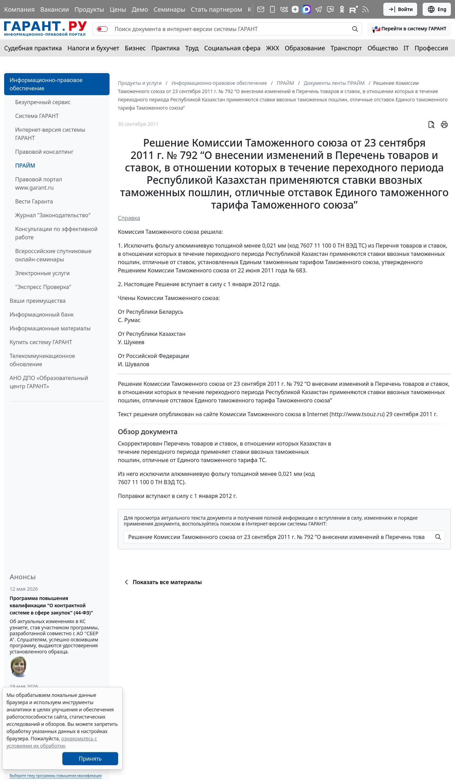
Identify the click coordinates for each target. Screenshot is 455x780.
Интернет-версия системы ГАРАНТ (50, 134)
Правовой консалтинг (44, 152)
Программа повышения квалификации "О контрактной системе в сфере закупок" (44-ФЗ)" (51, 605)
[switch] (102, 29)
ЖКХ (272, 48)
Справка (129, 218)
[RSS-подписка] (365, 9)
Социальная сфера (232, 48)
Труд (192, 48)
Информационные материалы (50, 328)
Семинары (169, 9)
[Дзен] (295, 9)
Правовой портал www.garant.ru (38, 183)
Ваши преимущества (38, 300)
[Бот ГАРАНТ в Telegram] (330, 9)
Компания (19, 9)
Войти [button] (400, 9)
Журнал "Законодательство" (53, 215)
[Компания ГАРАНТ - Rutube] (354, 9)
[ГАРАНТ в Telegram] (318, 9)
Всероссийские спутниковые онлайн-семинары (53, 255)
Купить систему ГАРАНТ (41, 342)
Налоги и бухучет (94, 48)
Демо (140, 9)
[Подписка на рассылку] (261, 9)
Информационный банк (42, 314)
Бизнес (135, 48)
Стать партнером (216, 9)
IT (406, 48)
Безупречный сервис (43, 102)
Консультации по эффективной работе (56, 233)
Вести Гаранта (34, 201)
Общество (383, 48)
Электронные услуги (42, 273)
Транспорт (346, 48)
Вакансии (54, 9)
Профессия (431, 48)
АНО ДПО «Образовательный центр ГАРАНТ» (49, 382)
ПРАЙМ (25, 165)
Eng (436, 9)
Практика (165, 48)
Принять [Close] (90, 758)
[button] (409, 29)
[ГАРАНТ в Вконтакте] (284, 9)
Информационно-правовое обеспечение (46, 84)
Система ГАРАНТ (37, 116)
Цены (118, 9)
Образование (305, 48)
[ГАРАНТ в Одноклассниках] (342, 9)
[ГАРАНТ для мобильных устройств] (272, 9)
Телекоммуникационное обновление (42, 360)
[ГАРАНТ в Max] (306, 9)
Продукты (89, 9)
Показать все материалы (162, 582)
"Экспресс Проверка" (43, 287)
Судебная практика (33, 48)
